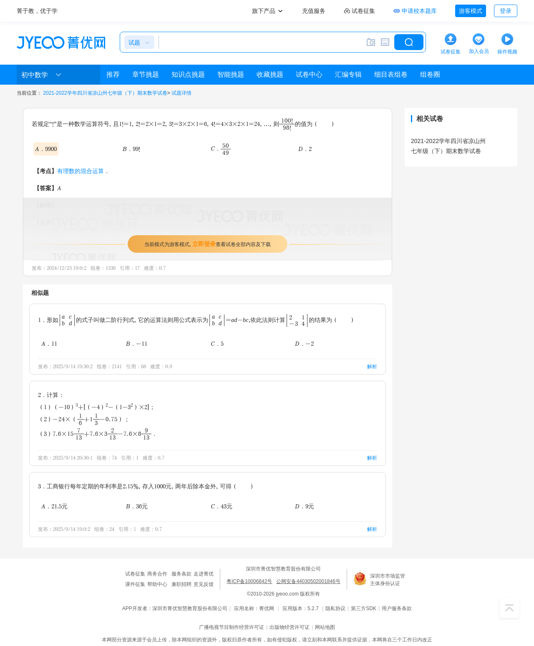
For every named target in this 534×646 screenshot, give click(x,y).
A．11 (49, 343)
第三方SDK (363, 608)
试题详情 (181, 93)
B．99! (131, 148)
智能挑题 (230, 74)
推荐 (113, 74)
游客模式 (470, 11)
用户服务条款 (397, 608)
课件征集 (135, 584)
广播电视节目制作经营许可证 (231, 627)
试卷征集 (135, 574)
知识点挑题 (188, 74)
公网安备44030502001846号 (308, 581)
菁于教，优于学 (37, 11)
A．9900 (46, 148)
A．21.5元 (54, 506)
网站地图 (325, 627)
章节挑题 (145, 74)
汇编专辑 (348, 74)
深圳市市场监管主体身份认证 (387, 579)
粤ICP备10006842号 (249, 581)
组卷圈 (430, 74)
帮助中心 (157, 584)
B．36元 (137, 506)
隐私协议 (335, 608)
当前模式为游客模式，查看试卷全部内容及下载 (207, 243)
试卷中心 (309, 74)
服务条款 (181, 574)
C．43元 (221, 506)
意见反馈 (204, 584)
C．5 (217, 343)
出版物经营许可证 (290, 627)
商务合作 (157, 574)
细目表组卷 (391, 74)
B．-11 (136, 343)
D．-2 (304, 343)
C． (221, 148)
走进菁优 (204, 574)
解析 (372, 366)
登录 (505, 11)
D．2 (305, 148)
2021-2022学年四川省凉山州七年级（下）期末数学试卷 (105, 93)
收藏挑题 (270, 74)
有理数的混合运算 (80, 170)
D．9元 (304, 506)
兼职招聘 (181, 584)
